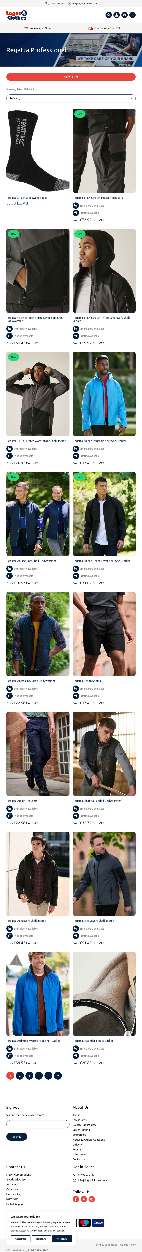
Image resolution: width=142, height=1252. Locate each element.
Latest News (80, 1120)
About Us (78, 1115)
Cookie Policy (128, 1244)
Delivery (77, 1144)
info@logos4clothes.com (92, 1180)
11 (48, 1075)
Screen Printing (81, 1129)
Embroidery (79, 1134)
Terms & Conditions (105, 1244)
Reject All (41, 1239)
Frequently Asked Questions (89, 1139)
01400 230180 (86, 1174)
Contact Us (79, 1159)
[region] (41, 1228)
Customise (20, 1239)
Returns (77, 1149)
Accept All (62, 1239)
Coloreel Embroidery (84, 1124)
